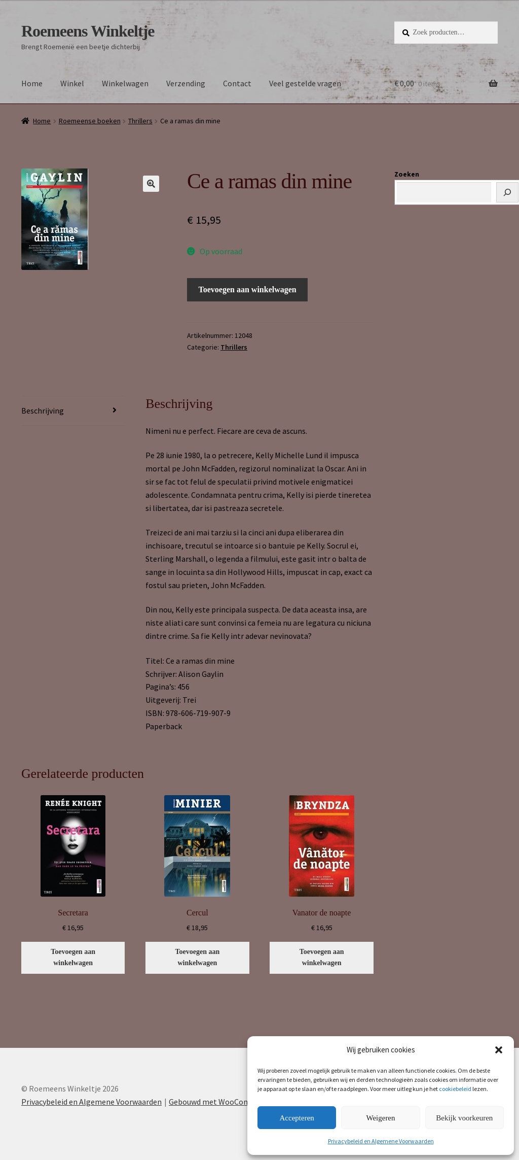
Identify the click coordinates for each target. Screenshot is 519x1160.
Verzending (185, 83)
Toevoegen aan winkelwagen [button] (73, 957)
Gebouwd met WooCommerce (220, 1102)
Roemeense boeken (90, 120)
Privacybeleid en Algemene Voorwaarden (381, 1141)
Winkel (72, 83)
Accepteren (297, 1118)
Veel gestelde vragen (305, 83)
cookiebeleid (455, 1089)
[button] (499, 1050)
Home (32, 83)
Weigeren (380, 1118)
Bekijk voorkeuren (464, 1118)
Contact (237, 83)
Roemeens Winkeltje (88, 31)
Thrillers (140, 120)
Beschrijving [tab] (42, 410)
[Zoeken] (507, 192)
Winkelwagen (125, 83)
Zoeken (406, 174)
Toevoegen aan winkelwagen (247, 289)
